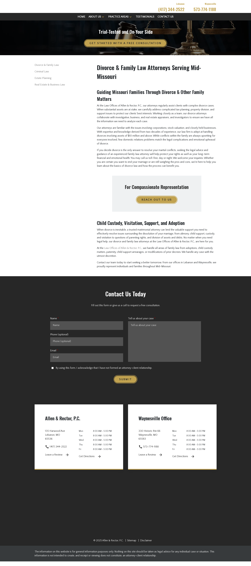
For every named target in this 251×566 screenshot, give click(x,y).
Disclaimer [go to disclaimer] (146, 545)
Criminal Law (42, 76)
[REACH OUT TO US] (157, 204)
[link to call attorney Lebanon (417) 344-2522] (171, 9)
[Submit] (125, 384)
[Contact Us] (165, 21)
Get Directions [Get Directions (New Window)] (90, 461)
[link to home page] (65, 8)
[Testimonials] (145, 21)
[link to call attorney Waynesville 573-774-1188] (205, 9)
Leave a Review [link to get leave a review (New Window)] (57, 460)
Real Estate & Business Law (50, 89)
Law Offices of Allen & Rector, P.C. (123, 252)
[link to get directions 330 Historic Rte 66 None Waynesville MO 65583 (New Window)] (155, 441)
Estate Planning (43, 82)
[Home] (81, 21)
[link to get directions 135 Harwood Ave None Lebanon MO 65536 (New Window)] (62, 441)
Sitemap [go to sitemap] (131, 545)
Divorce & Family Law (47, 69)
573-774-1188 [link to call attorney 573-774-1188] (149, 451)
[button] (103, 21)
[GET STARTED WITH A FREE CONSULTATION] (125, 48)
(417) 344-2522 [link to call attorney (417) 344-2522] (56, 451)
